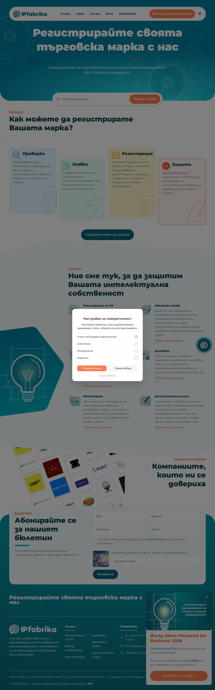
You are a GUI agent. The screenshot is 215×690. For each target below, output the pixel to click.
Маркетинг (83, 358)
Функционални (85, 351)
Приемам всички (91, 368)
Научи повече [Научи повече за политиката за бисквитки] (107, 375)
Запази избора (123, 368)
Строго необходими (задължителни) (97, 336)
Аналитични (83, 343)
